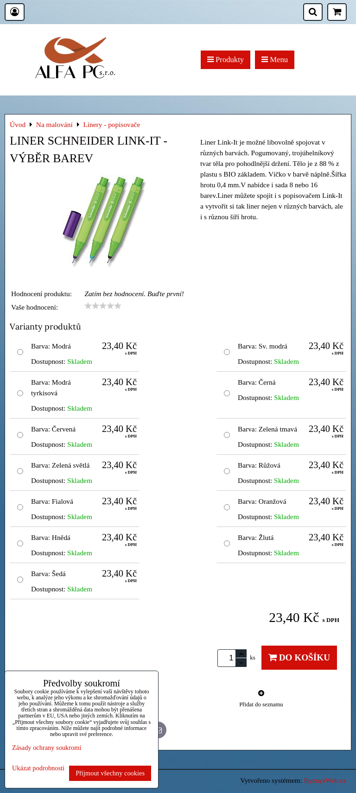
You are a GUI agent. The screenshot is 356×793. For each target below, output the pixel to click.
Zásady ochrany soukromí (46, 747)
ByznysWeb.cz (325, 780)
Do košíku (299, 657)
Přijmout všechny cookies (110, 773)
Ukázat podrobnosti (38, 768)
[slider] (102, 306)
